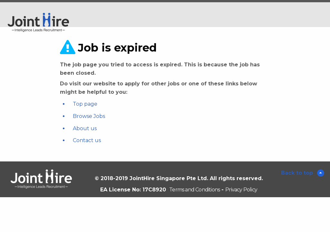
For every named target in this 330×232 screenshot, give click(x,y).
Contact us (87, 140)
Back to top (298, 173)
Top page (85, 104)
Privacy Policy (241, 190)
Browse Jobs (89, 116)
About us (85, 128)
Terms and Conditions (194, 190)
